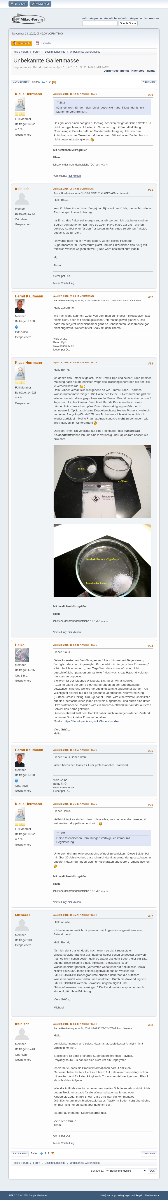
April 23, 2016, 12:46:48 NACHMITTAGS (75, 362)
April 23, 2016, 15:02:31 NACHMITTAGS (75, 645)
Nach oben (19, 1153)
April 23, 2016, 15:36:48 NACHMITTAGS (75, 804)
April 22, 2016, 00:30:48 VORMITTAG (73, 188)
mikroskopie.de (92, 18)
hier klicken (74, 175)
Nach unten (20, 82)
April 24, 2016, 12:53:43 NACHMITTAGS (75, 1024)
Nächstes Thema (143, 70)
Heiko (19, 645)
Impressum (151, 18)
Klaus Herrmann (28, 94)
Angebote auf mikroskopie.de (123, 18)
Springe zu (97, 1170)
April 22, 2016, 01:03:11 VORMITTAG (73, 296)
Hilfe (102, 1195)
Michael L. (23, 915)
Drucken (149, 82)
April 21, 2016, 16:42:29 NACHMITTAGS (75, 94)
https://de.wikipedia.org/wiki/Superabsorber (91, 721)
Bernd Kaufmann (29, 296)
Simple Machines (38, 1195)
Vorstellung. (68, 283)
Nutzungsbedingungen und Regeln (125, 1195)
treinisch (22, 189)
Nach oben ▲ (152, 1195)
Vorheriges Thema (116, 70)
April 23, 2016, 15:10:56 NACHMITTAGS (75, 750)
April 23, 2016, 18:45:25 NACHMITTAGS (75, 915)
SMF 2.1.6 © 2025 (18, 1195)
